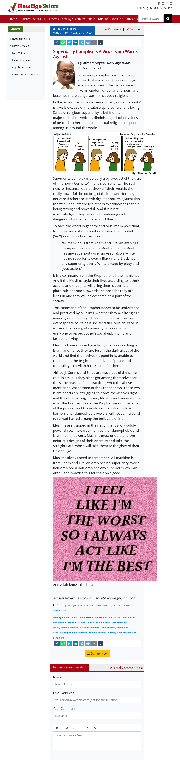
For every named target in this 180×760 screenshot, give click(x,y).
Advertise (117, 19)
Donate (103, 19)
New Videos (19, 53)
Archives (53, 19)
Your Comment (64, 708)
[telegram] (81, 42)
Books (91, 19)
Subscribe (132, 19)
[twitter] (69, 42)
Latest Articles (20, 46)
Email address (63, 693)
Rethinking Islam (22, 38)
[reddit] (88, 42)
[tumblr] (100, 42)
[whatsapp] (63, 42)
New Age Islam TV (73, 19)
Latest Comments (22, 60)
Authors (25, 19)
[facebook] (57, 42)
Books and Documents (25, 74)
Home (13, 19)
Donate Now (97, 653)
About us (39, 19)
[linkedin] (75, 42)
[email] (94, 42)
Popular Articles (21, 67)
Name (57, 677)
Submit (62, 756)
